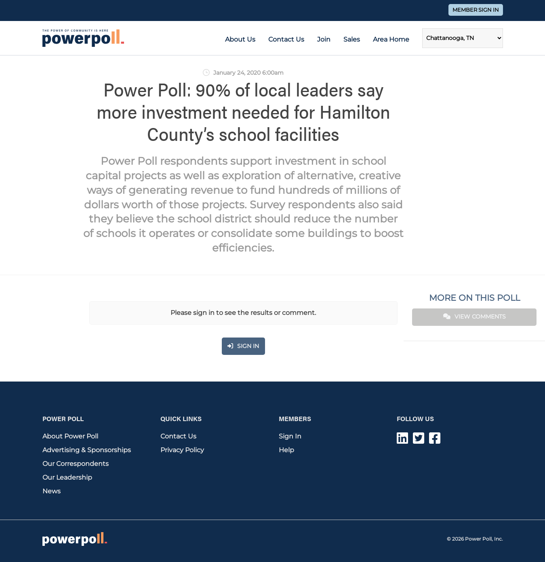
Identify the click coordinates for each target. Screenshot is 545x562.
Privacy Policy (182, 450)
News (51, 491)
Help (286, 450)
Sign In (290, 436)
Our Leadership (67, 477)
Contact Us (286, 39)
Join (323, 39)
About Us (240, 39)
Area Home (391, 39)
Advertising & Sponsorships (86, 450)
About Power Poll (70, 436)
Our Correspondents (75, 464)
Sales (351, 39)
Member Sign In (475, 10)
